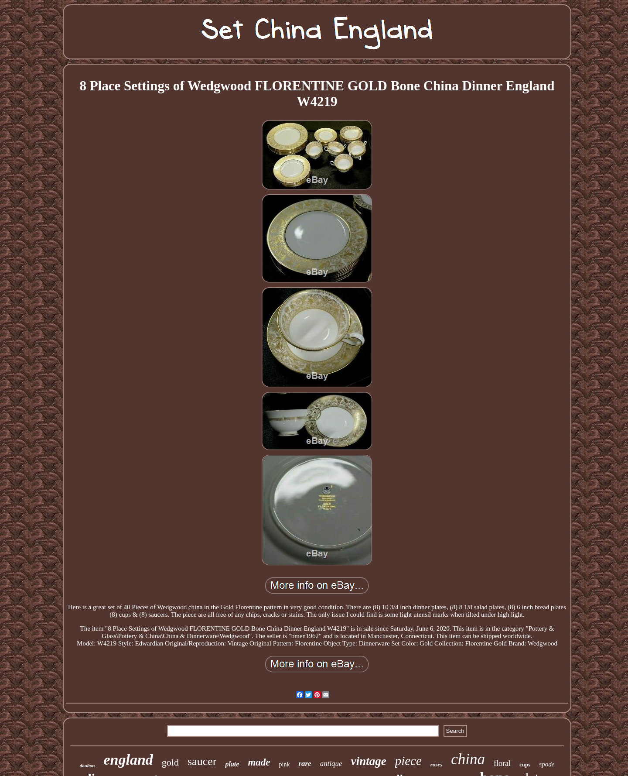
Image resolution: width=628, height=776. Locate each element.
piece (408, 761)
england (128, 760)
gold (170, 762)
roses (436, 764)
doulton (87, 765)
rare (304, 763)
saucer (202, 761)
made (259, 762)
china (468, 759)
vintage (368, 761)
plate (232, 764)
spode (546, 764)
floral (502, 763)
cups (524, 764)
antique (331, 763)
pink (284, 764)
